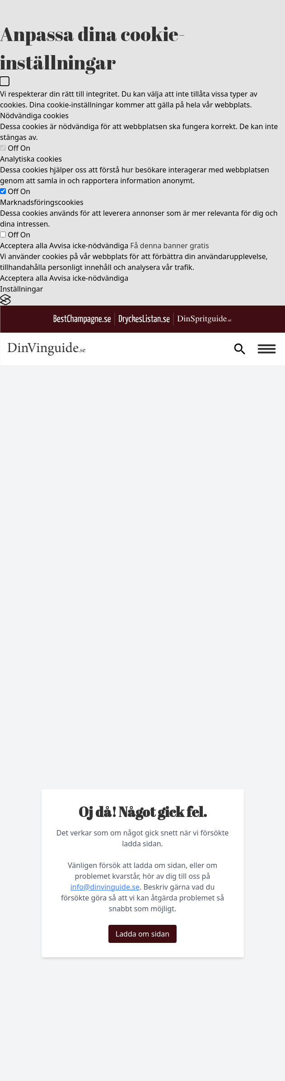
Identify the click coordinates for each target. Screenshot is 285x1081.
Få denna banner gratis (169, 246)
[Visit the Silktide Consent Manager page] (142, 300)
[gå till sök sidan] (239, 348)
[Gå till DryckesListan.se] (144, 319)
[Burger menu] (266, 349)
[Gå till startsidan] (46, 349)
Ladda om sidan (142, 934)
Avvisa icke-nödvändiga (88, 246)
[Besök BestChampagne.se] (82, 319)
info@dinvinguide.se (105, 887)
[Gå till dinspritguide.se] (205, 319)
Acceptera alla (23, 246)
